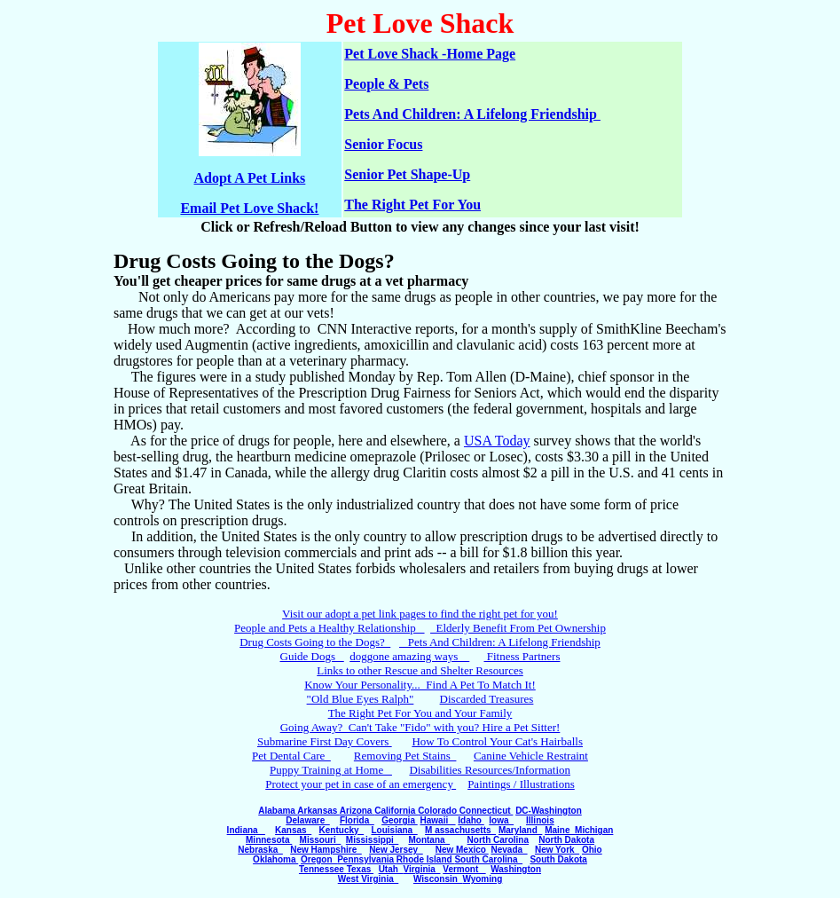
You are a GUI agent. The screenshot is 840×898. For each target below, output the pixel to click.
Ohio (592, 850)
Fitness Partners (522, 656)
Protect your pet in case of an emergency (360, 784)
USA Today (497, 440)
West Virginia (368, 879)
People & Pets (386, 83)
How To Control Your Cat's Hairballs (497, 741)
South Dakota (558, 859)
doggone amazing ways (409, 656)
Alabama (277, 810)
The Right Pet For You (412, 204)
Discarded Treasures (487, 698)
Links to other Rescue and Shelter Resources (420, 670)
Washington (516, 869)
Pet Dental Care (291, 755)
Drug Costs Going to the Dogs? (314, 642)
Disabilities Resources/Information (489, 769)
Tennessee (323, 869)
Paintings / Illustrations (521, 784)
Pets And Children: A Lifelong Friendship (472, 114)
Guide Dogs (312, 656)
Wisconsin (437, 879)
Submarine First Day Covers (324, 741)
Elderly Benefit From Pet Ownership (518, 627)
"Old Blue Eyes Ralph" (360, 698)
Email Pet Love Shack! (249, 208)
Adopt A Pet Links (250, 177)
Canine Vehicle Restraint (531, 755)
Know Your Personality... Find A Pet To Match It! (420, 684)
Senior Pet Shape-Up (407, 174)
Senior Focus (383, 144)
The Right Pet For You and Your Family (420, 713)
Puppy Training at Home (331, 769)
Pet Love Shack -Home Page (429, 53)
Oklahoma (275, 859)
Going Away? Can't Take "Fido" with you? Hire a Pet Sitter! (420, 727)
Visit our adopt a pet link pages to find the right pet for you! (420, 613)
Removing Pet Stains (405, 755)
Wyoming (482, 879)
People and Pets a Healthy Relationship (329, 627)
